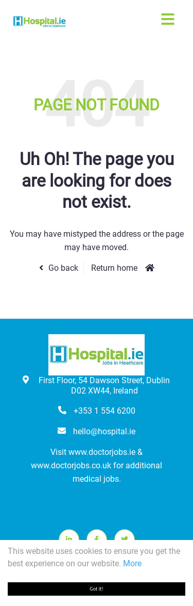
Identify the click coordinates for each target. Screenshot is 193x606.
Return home (114, 268)
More (132, 563)
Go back (63, 268)
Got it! (96, 588)
